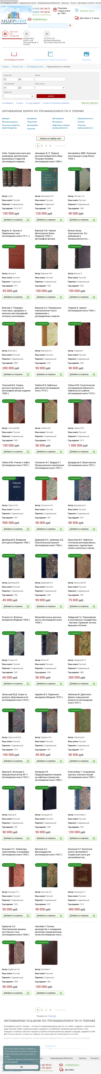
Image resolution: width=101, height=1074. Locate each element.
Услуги (73, 3)
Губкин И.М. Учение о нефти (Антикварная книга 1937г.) (16, 464)
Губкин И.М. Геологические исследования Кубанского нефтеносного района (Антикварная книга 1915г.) (81, 389)
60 (51, 1016)
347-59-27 (41, 8)
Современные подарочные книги (50, 56)
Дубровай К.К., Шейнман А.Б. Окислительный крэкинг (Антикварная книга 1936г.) (49, 543)
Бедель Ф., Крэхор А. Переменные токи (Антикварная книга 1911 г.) (16, 233)
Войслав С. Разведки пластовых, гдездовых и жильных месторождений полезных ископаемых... (14, 312)
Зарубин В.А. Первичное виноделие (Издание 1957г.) (49, 695)
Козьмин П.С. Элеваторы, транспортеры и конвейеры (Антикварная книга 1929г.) (15, 852)
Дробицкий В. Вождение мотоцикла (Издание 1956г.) (16, 541)
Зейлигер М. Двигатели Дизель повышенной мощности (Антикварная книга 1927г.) (80, 698)
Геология (31, 129)
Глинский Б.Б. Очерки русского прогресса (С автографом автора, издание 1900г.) (16, 389)
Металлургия (58, 118)
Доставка (69, 1070)
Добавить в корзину (16, 220)
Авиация (5, 118)
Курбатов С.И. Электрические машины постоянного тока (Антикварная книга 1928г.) (15, 930)
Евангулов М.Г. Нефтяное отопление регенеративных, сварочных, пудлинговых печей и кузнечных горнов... (82, 544)
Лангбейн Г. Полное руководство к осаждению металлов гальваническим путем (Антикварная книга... (49, 930)
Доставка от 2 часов (89, 18)
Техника (81, 122)
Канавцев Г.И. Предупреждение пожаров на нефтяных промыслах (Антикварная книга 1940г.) (48, 776)
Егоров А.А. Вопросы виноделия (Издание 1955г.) (16, 618)
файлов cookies (24, 1062)
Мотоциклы (57, 122)
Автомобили (32, 125)
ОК (21, 1067)
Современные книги (27, 3)
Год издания (9, 84)
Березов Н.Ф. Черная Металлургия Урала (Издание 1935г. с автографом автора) (45, 234)
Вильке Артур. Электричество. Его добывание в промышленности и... (78, 234)
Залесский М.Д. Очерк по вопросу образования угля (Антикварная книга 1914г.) (15, 697)
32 (49, 1016)
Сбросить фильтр (89, 103)
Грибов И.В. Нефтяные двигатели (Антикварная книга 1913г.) (47, 388)
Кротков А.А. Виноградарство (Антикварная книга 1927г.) (48, 852)
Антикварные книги (14, 56)
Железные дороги (10, 122)
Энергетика (32, 122)
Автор (37, 75)
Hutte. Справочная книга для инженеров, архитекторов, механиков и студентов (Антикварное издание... (16, 157)
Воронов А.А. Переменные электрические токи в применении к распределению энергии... (48, 312)
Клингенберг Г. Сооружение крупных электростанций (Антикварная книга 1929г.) (81, 775)
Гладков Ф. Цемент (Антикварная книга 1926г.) (81, 309)
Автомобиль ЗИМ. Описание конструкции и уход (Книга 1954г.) (82, 156)
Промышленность (85, 118)
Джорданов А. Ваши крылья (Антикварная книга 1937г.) (82, 464)
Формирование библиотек (49, 3)
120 (54, 1016)
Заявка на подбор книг (50, 138)
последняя (60, 146)
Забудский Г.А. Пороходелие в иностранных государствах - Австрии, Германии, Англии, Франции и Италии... (82, 621)
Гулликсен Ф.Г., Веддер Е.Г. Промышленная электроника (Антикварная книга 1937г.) (49, 465)
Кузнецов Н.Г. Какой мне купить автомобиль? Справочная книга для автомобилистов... (80, 853)
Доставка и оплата (86, 3)
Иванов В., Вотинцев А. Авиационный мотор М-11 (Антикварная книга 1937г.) (15, 775)
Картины (86, 56)
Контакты (95, 1058)
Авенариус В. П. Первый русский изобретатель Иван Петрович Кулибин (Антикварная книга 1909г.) (48, 157)
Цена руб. (8, 75)
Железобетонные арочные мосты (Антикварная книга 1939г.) (48, 620)
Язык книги (40, 84)
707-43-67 (41, 12)
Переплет (8, 92)
